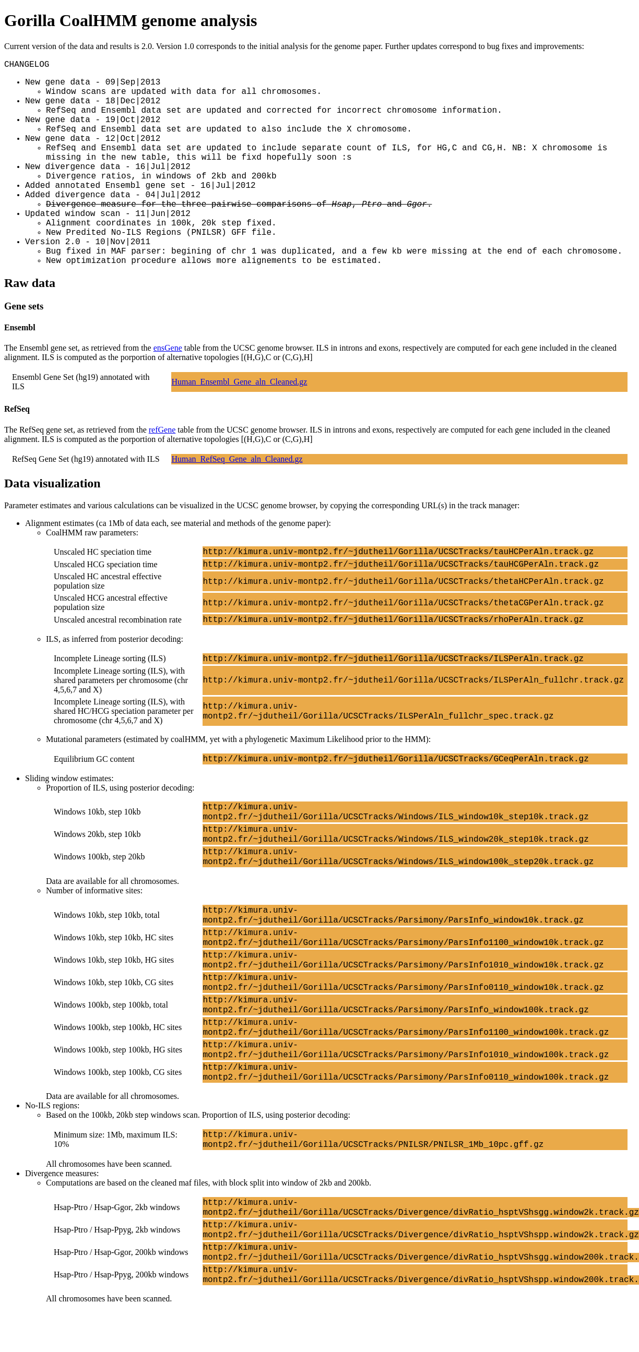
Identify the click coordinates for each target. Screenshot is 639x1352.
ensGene (167, 347)
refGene (162, 429)
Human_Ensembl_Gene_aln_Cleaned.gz (239, 381)
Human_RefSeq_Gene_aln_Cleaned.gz (237, 458)
